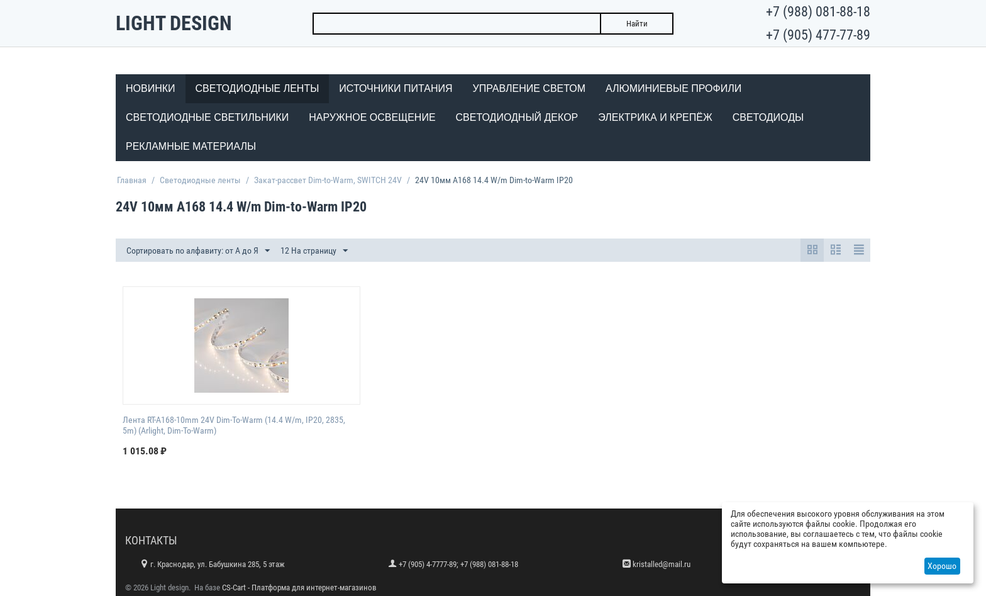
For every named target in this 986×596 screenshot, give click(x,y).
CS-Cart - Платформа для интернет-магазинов (299, 587)
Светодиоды (768, 117)
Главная (132, 180)
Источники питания (395, 88)
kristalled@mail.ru (661, 564)
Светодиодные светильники (207, 117)
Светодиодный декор (517, 117)
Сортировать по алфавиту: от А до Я (198, 251)
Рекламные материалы (191, 146)
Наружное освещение (372, 117)
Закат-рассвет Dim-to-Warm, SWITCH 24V (328, 180)
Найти (637, 23)
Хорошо (942, 566)
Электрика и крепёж (655, 117)
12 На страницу (314, 251)
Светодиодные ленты (257, 88)
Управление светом (529, 88)
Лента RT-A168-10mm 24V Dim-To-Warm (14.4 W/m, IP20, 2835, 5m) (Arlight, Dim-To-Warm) (234, 425)
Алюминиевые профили (673, 88)
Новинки (150, 88)
